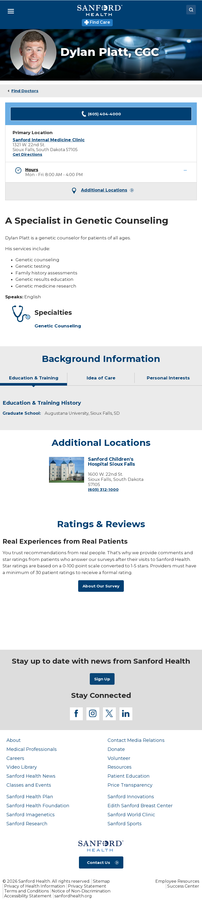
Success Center (183, 886)
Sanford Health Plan (29, 797)
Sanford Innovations (131, 797)
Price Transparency (130, 785)
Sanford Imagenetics (30, 815)
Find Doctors (24, 90)
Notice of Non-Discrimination (81, 891)
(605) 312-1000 (103, 489)
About (13, 740)
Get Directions (27, 154)
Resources (120, 767)
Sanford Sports (125, 824)
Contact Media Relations (136, 740)
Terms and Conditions (26, 891)
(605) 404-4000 (101, 114)
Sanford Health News (30, 776)
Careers (15, 758)
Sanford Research (26, 824)
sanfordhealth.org (73, 895)
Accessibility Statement (28, 895)
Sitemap (101, 881)
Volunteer (119, 758)
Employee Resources (177, 881)
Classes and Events (28, 785)
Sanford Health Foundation (37, 806)
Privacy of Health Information (34, 886)
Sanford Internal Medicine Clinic (49, 139)
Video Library (21, 767)
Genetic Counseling (58, 325)
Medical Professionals (31, 749)
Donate (116, 749)
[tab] (33, 380)
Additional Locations (104, 190)
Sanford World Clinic (131, 815)
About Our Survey (101, 586)
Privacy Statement (87, 886)
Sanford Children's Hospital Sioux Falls (111, 461)
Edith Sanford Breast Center (140, 806)
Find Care (97, 22)
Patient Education (129, 776)
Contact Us (98, 862)
